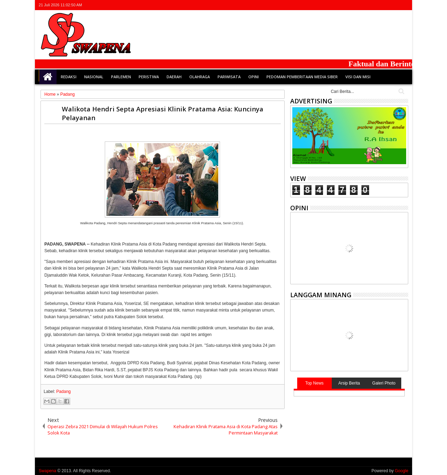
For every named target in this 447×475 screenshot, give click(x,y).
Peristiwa (149, 76)
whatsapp (403, 5)
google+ (385, 5)
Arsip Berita (349, 383)
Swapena (47, 470)
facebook (376, 5)
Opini (253, 76)
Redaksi (68, 76)
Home (48, 77)
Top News (314, 383)
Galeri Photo (384, 383)
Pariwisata (229, 76)
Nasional (93, 76)
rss (394, 5)
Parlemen (121, 76)
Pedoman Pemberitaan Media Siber (302, 76)
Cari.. (401, 91)
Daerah (174, 76)
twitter (367, 5)
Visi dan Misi (358, 76)
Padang (63, 391)
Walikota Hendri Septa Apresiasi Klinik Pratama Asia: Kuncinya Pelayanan (162, 113)
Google (401, 470)
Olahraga (199, 76)
